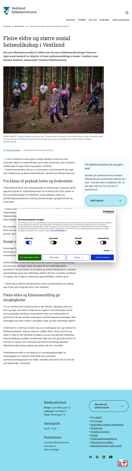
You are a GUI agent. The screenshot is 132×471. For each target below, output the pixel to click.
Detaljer (107, 251)
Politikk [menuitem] (82, 19)
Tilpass (78, 257)
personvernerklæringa (58, 231)
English (94, 435)
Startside (6, 26)
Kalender (104, 19)
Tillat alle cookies (102, 257)
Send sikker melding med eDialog (107, 424)
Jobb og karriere (120, 19)
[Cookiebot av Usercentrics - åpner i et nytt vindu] (104, 212)
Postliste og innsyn (100, 431)
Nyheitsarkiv (19, 26)
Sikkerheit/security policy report (106, 445)
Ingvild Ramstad (13, 150)
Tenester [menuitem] (70, 19)
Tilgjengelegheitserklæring (104, 438)
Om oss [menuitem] (93, 19)
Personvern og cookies (102, 442)
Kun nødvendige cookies (29, 257)
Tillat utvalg (54, 257)
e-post (99, 421)
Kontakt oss (96, 428)
